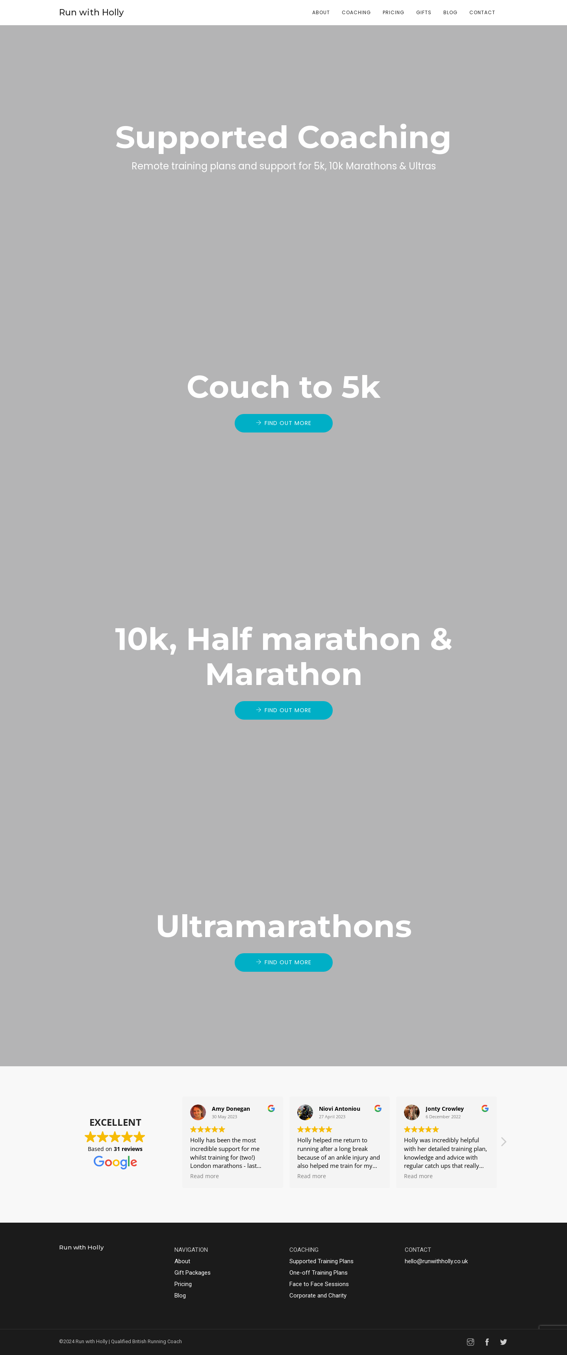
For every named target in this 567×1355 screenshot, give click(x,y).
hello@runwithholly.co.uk (436, 1261)
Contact (482, 12)
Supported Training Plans (321, 1261)
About (321, 12)
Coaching (356, 12)
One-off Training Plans (318, 1272)
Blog (450, 12)
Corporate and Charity (317, 1295)
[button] (503, 1144)
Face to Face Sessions (319, 1284)
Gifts (424, 12)
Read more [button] (204, 1176)
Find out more (288, 423)
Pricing (393, 12)
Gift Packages (192, 1272)
